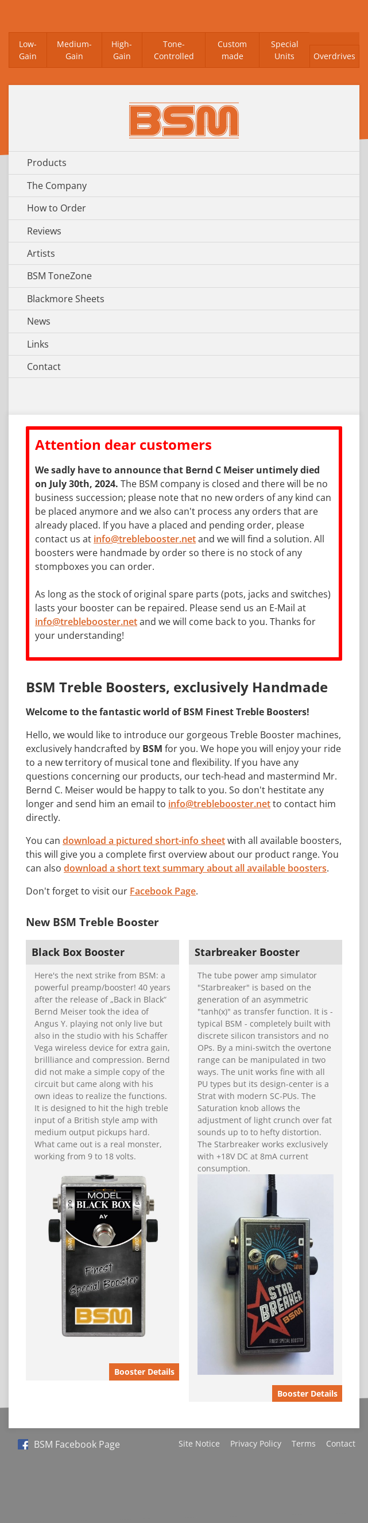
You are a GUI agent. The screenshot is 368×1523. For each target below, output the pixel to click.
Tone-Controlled (174, 50)
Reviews (44, 231)
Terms (304, 1443)
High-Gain (121, 50)
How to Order (56, 208)
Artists (41, 253)
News (39, 321)
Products (47, 162)
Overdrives (334, 56)
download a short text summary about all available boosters (195, 868)
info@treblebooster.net (145, 539)
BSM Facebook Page (69, 1444)
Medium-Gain (74, 50)
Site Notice (199, 1443)
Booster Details (144, 1371)
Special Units (285, 50)
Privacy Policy (255, 1443)
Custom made (232, 50)
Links (38, 344)
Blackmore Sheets (65, 298)
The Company (57, 185)
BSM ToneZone (59, 275)
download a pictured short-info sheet (144, 840)
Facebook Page (163, 891)
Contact (44, 366)
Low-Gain (28, 50)
